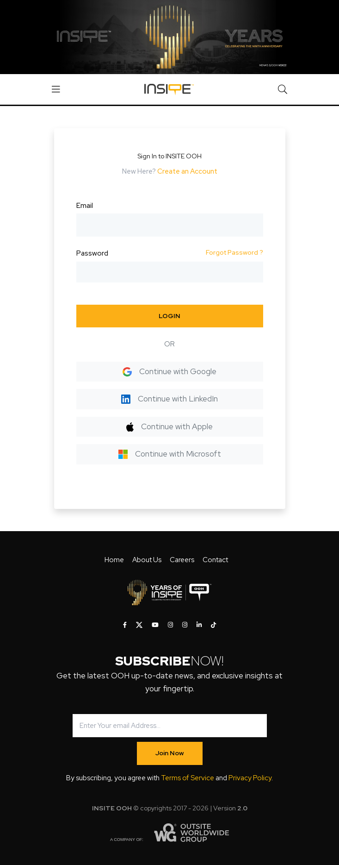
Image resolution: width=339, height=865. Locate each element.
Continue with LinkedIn (169, 399)
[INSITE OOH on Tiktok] (213, 625)
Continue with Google (169, 371)
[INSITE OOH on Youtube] (155, 625)
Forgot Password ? (234, 252)
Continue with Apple (169, 426)
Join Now (169, 753)
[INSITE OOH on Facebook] (125, 625)
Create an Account (187, 171)
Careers (182, 559)
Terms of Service (187, 778)
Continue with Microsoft (169, 454)
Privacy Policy (249, 778)
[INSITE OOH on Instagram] (170, 625)
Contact (215, 559)
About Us (146, 559)
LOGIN (169, 316)
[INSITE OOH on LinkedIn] (199, 625)
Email (84, 205)
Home (114, 559)
